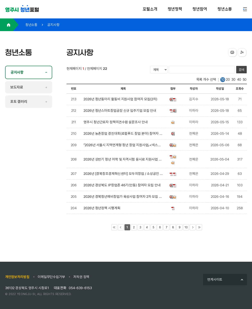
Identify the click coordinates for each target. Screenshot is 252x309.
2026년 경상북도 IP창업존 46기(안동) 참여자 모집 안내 (123, 185)
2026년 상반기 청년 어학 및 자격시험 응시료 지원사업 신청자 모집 (123, 159)
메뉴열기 (245, 9)
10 (223, 79)
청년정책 (175, 9)
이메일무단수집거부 (51, 277)
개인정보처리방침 (17, 277)
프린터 (232, 52)
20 (228, 79)
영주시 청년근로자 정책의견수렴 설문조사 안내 (116, 122)
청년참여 (199, 9)
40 (239, 79)
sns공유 (242, 52)
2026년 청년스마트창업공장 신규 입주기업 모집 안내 (121, 111)
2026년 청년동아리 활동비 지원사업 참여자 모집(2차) (121, 99)
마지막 (199, 227)
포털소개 (150, 9)
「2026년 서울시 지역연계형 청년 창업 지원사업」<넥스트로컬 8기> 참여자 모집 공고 (122, 145)
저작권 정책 (81, 277)
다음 (192, 227)
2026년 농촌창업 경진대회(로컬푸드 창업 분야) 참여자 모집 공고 (123, 134)
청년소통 (224, 9)
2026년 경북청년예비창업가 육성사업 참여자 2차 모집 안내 (123, 197)
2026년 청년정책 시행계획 (103, 208)
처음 (114, 227)
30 (233, 79)
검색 (241, 70)
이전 (121, 227)
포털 (22, 10)
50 (245, 79)
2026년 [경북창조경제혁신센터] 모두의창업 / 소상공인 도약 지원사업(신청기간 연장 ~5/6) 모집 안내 (123, 174)
